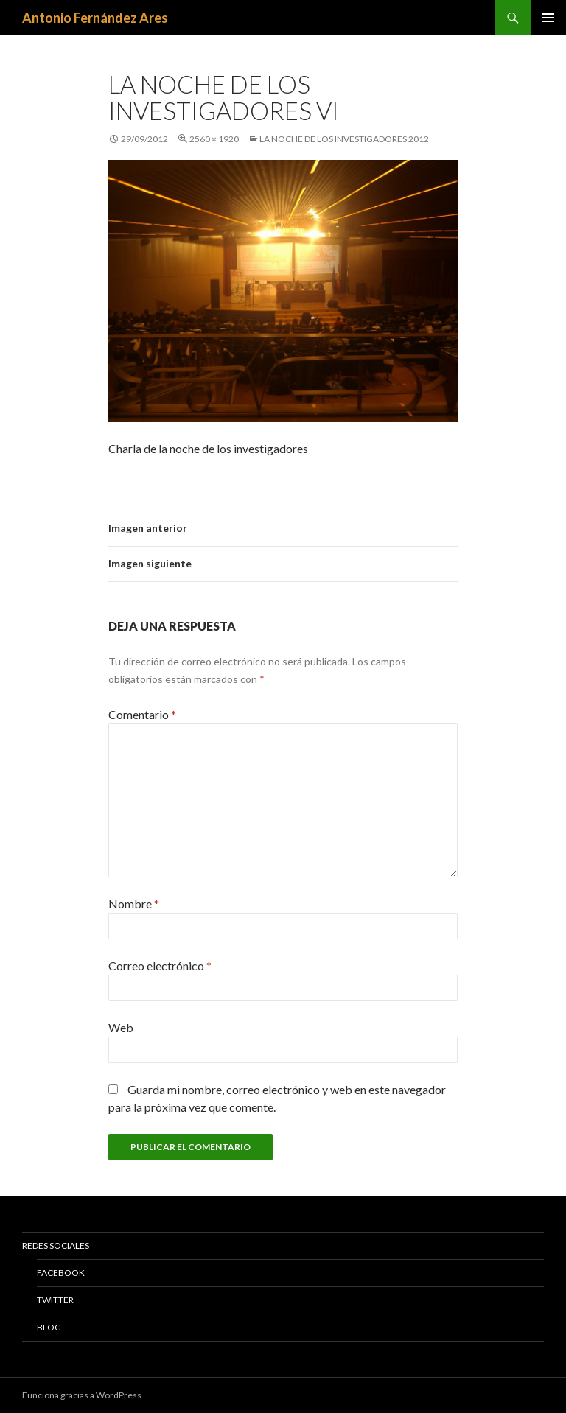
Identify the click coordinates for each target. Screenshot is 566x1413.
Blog (49, 1327)
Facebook (61, 1272)
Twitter (55, 1299)
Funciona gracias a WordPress (82, 1394)
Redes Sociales (55, 1245)
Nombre (133, 904)
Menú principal (548, 17)
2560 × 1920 (214, 138)
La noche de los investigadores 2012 (344, 138)
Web (120, 1027)
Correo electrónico (160, 965)
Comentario (142, 714)
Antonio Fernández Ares (95, 18)
